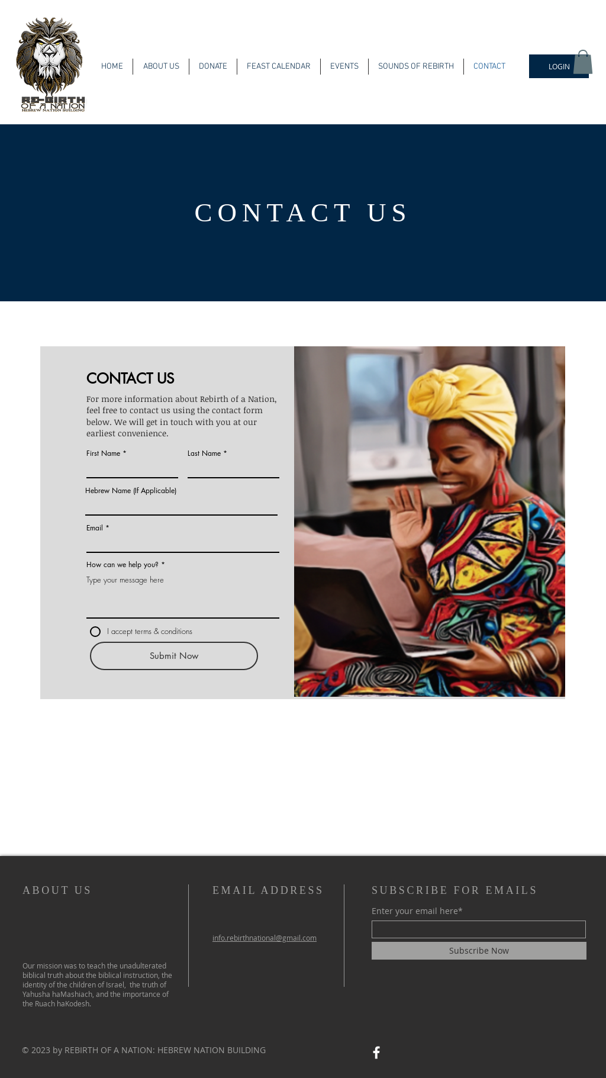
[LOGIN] (559, 66)
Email (94, 528)
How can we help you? (122, 564)
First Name (103, 453)
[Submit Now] (174, 656)
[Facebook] (376, 1052)
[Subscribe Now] (479, 951)
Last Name (204, 453)
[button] (583, 62)
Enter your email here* (417, 911)
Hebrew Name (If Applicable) (130, 490)
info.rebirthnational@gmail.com (264, 937)
